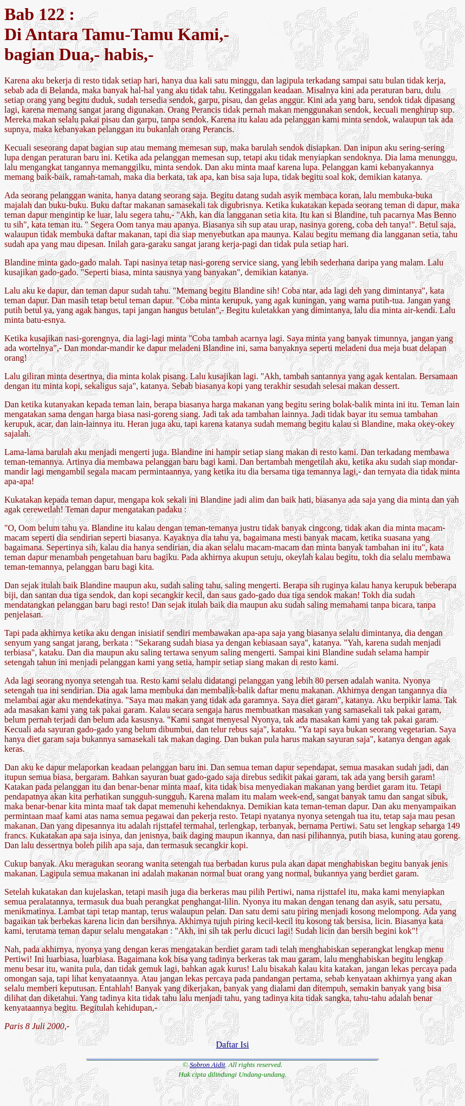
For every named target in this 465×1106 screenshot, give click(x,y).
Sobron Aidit (207, 1065)
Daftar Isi (232, 1044)
